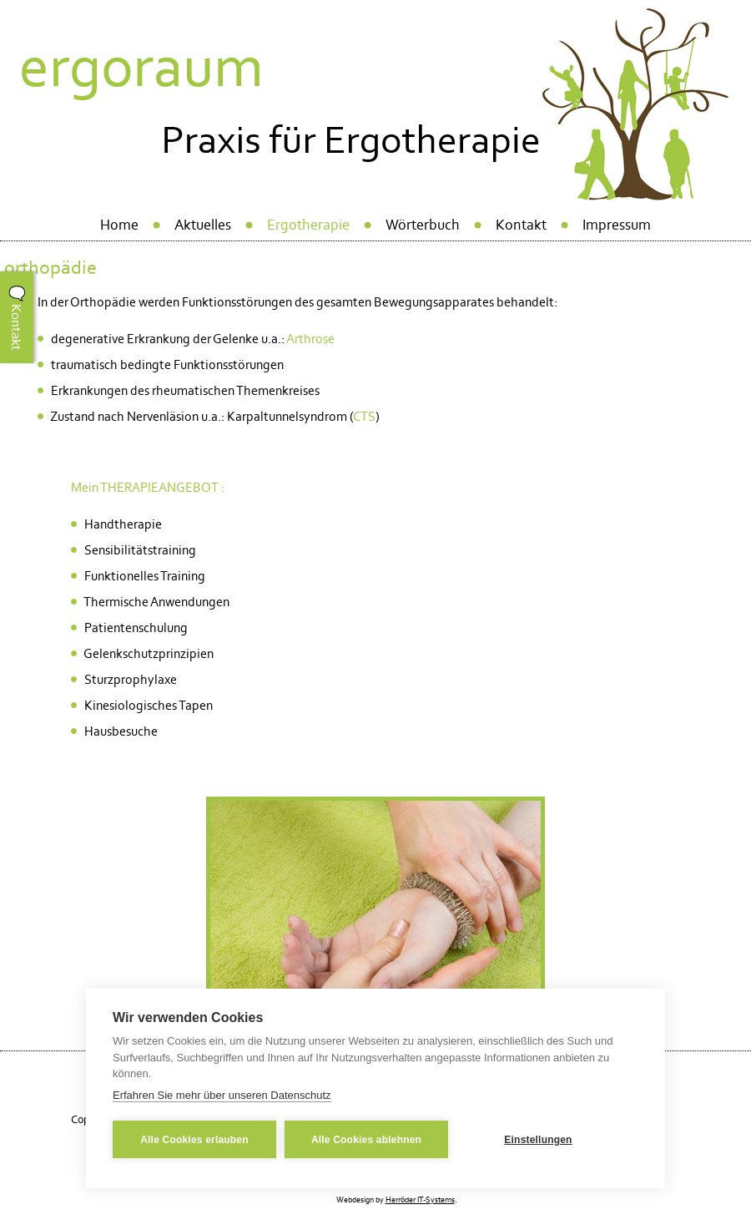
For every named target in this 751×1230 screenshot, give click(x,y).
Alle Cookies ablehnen (366, 1140)
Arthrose (310, 339)
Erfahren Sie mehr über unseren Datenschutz (222, 1095)
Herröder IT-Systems (420, 1200)
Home (119, 224)
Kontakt (521, 224)
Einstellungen (538, 1140)
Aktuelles (202, 224)
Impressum (616, 224)
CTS (364, 416)
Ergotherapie (308, 224)
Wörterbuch (423, 224)
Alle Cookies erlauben (194, 1140)
